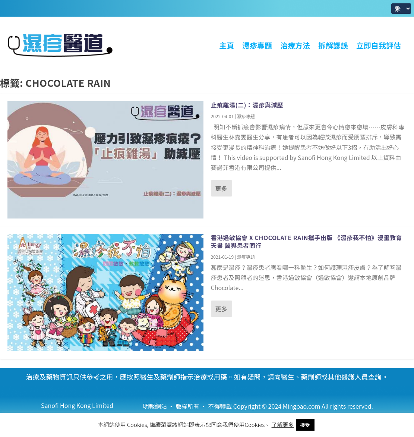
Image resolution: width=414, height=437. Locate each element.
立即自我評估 (378, 45)
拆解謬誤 (333, 45)
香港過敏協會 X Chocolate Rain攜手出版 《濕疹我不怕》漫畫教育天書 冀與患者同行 (306, 241)
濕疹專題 (257, 45)
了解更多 (283, 424)
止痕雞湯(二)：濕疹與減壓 (247, 104)
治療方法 (295, 45)
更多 (221, 188)
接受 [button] (305, 424)
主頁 (226, 45)
